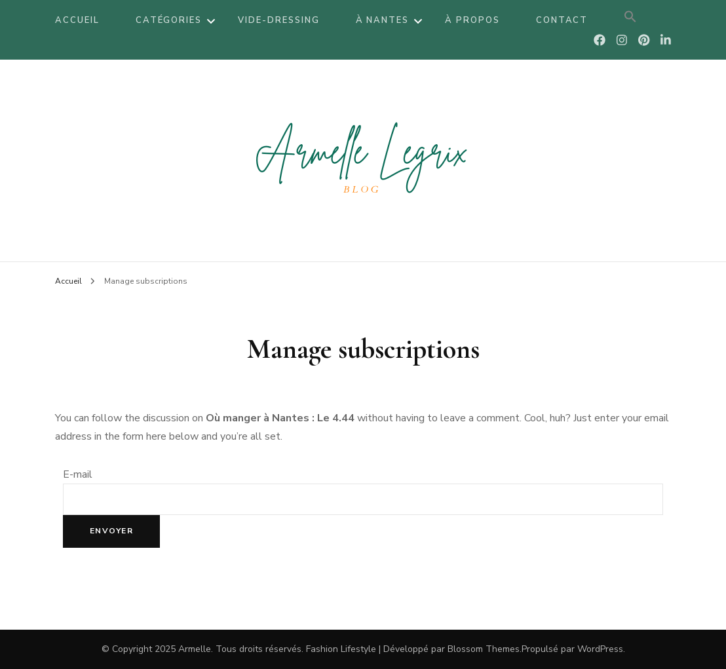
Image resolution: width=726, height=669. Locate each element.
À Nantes (383, 20)
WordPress (600, 649)
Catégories (169, 20)
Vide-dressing (278, 20)
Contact (562, 20)
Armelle (194, 649)
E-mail (77, 474)
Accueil (77, 20)
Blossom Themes (484, 649)
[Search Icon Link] (630, 20)
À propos (472, 20)
